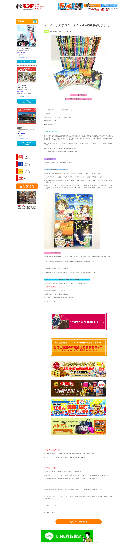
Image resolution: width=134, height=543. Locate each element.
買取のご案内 (38, 14)
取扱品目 (67, 14)
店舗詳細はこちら (23, 57)
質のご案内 (52, 14)
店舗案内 (111, 14)
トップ (23, 14)
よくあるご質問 (96, 14)
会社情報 (115, 1)
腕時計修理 (82, 14)
